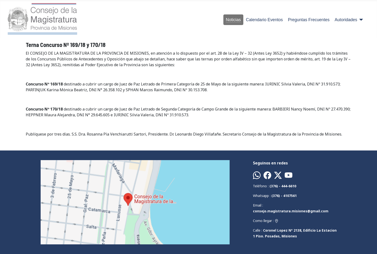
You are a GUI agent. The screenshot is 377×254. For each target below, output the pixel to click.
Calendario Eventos (264, 19)
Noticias (233, 19)
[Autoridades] (360, 20)
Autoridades (346, 19)
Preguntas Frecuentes (309, 19)
